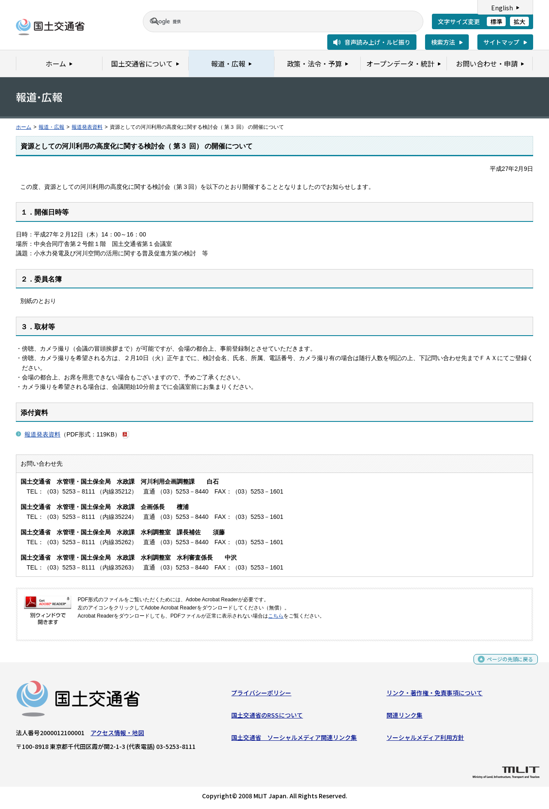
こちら (276, 616)
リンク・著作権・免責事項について (434, 694)
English (502, 7)
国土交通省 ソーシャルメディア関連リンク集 (294, 739)
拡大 (519, 21)
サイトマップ (501, 42)
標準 (496, 21)
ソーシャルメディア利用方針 (425, 739)
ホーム (23, 127)
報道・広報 (51, 127)
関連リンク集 (404, 717)
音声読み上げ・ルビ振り (377, 42)
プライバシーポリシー (261, 694)
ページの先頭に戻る (507, 664)
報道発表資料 (87, 127)
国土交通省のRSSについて (267, 717)
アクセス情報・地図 (117, 734)
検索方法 (443, 42)
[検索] (272, 21)
